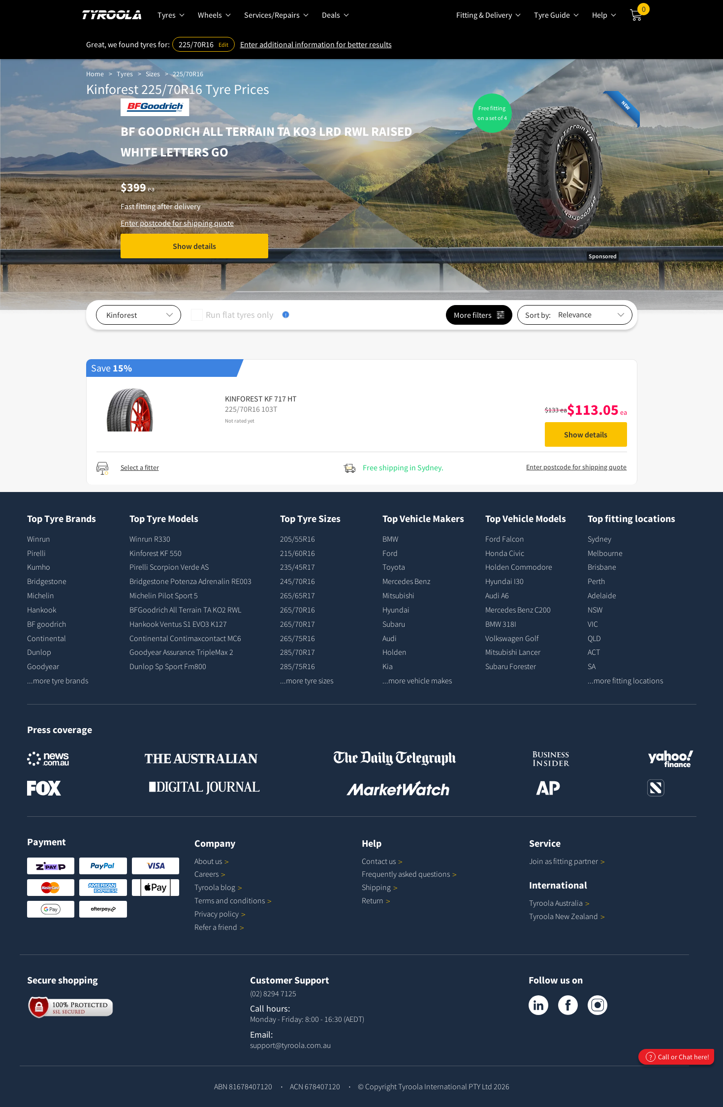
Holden (394, 652)
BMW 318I (500, 624)
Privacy (220, 914)
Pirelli (36, 553)
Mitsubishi (398, 595)
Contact (382, 861)
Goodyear (43, 666)
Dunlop (39, 652)
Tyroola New (567, 916)
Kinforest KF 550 (155, 553)
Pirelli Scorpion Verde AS (169, 567)
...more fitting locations (625, 680)
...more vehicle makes (417, 680)
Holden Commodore (518, 567)
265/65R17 (297, 595)
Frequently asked (409, 874)
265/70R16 (297, 610)
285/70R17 (297, 652)
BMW (390, 539)
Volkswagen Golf (511, 638)
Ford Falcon (504, 539)
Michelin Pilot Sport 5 (163, 595)
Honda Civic (504, 553)
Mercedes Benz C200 (518, 610)
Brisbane (602, 567)
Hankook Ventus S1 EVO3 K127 (178, 624)
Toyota (393, 567)
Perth (596, 581)
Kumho (38, 567)
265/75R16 (297, 638)
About (211, 861)
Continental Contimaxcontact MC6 (185, 638)
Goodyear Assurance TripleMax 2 (181, 652)
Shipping (376, 887)
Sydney (599, 539)
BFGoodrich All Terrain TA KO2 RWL (185, 610)
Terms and (233, 900)
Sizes (153, 73)
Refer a (219, 927)
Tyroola (218, 887)
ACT (594, 652)
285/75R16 (297, 666)
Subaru (393, 624)
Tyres (125, 73)
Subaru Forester (510, 666)
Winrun (38, 539)
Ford (390, 553)
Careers (206, 874)
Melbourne (605, 553)
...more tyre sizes (306, 680)
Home (95, 73)
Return (372, 900)
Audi (389, 638)
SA (592, 666)
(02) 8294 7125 (273, 993)
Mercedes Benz (406, 581)
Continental (46, 638)
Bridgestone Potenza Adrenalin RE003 (190, 581)
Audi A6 (497, 595)
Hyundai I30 (504, 581)
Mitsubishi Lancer (512, 652)
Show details (194, 246)
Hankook (41, 610)
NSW (595, 610)
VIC (593, 624)
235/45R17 (297, 567)
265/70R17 (297, 624)
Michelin (40, 595)
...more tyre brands (57, 680)
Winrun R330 (149, 539)
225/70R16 (188, 73)
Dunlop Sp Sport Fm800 (167, 666)
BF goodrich (46, 624)
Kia (387, 666)
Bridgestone (46, 581)
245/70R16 (297, 581)
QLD (594, 638)
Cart (643, 11)
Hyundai (395, 610)
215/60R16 (297, 553)
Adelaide (602, 595)
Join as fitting (567, 861)
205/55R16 (297, 539)
